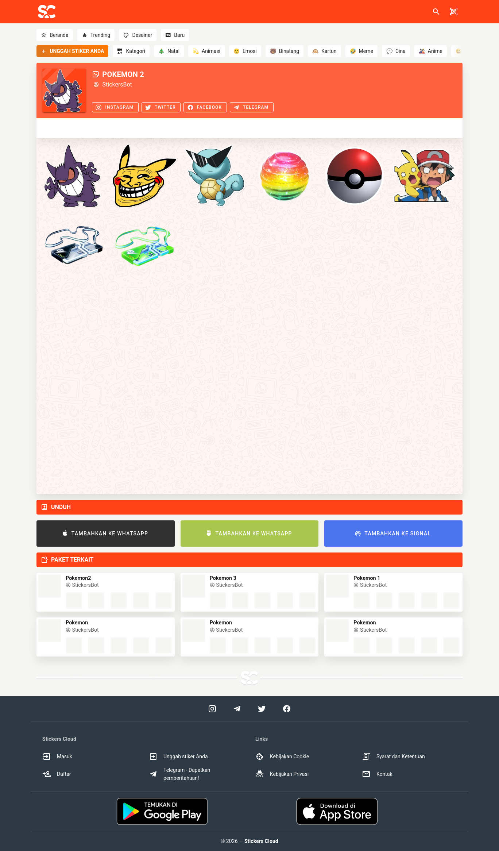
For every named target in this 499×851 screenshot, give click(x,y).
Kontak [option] (377, 774)
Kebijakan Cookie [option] (282, 756)
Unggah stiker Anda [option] (178, 756)
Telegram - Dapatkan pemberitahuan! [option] (179, 774)
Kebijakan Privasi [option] (282, 774)
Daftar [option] (56, 774)
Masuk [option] (57, 756)
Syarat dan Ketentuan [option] (393, 756)
